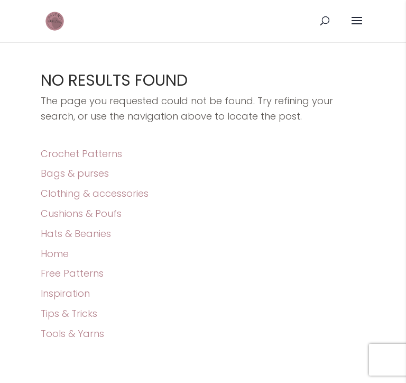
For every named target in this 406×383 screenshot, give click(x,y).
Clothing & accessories (95, 193)
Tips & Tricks (69, 313)
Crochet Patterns (81, 153)
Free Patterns (72, 273)
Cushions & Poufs (81, 213)
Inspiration (65, 293)
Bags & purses (75, 173)
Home (55, 253)
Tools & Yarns (72, 333)
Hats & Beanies (76, 233)
